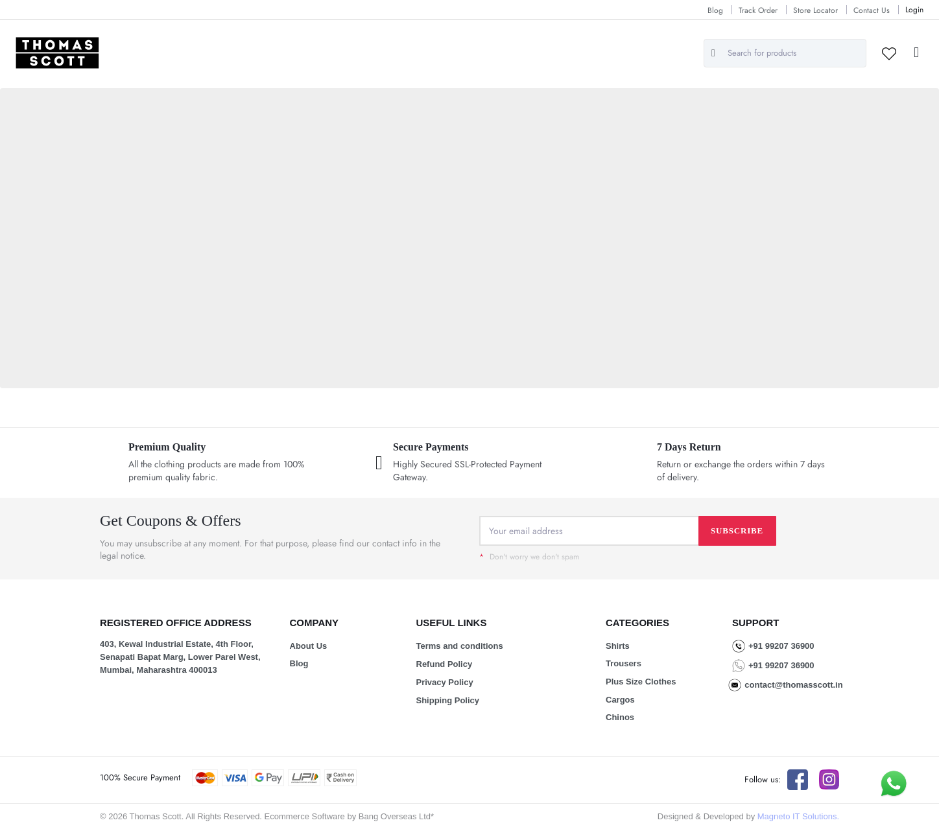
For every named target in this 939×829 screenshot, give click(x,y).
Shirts (618, 646)
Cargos (620, 700)
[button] (916, 52)
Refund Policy (444, 664)
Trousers (623, 663)
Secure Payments (431, 447)
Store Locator (815, 10)
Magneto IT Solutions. (798, 816)
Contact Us (871, 10)
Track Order (758, 10)
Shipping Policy (448, 700)
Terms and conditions (459, 646)
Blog (715, 10)
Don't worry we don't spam (529, 557)
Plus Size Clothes (641, 681)
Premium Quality (167, 447)
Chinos (620, 717)
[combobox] (785, 53)
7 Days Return (689, 447)
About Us (308, 646)
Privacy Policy (444, 682)
